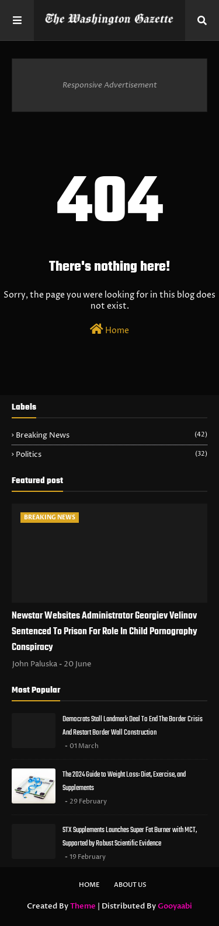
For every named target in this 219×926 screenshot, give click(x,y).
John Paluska (34, 664)
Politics (111, 454)
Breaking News (111, 435)
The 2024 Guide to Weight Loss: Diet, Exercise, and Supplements (124, 781)
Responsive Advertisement (109, 85)
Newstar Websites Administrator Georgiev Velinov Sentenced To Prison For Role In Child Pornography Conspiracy (104, 632)
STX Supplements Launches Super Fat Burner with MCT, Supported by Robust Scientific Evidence (129, 837)
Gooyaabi (175, 906)
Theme (83, 906)
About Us (130, 884)
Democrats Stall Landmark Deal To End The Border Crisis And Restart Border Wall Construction (132, 726)
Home (109, 329)
